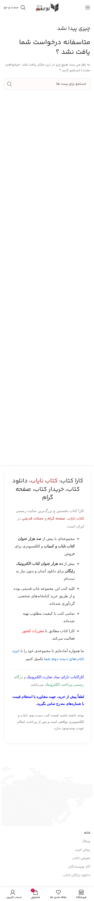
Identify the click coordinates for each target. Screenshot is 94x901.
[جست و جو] (14, 7)
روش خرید (82, 850)
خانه (87, 833)
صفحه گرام (56, 519)
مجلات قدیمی (32, 519)
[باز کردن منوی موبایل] (88, 7)
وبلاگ (86, 841)
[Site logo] (47, 7)
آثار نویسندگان (79, 867)
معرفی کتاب (81, 858)
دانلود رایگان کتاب (76, 875)
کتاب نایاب (75, 519)
